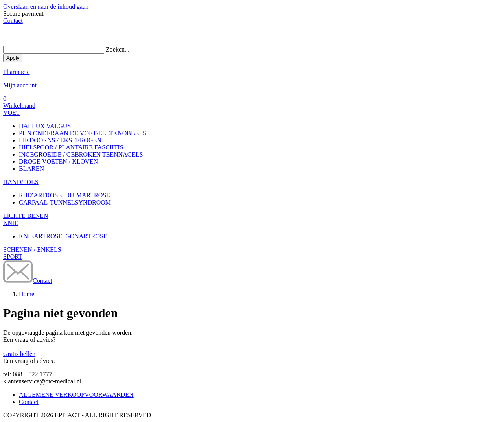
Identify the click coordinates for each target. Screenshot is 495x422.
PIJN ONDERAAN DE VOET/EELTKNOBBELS (82, 133)
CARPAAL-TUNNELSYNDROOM (65, 202)
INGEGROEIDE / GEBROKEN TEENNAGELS (81, 154)
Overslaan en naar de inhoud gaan (45, 6)
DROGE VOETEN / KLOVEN (58, 161)
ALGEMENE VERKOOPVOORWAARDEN (76, 394)
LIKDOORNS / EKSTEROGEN (60, 140)
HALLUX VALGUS (45, 126)
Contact (13, 20)
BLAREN (31, 168)
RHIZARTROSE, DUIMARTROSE (64, 195)
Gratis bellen (19, 353)
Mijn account (20, 85)
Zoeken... (117, 49)
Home (26, 294)
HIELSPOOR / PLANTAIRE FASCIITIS (71, 147)
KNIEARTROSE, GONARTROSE (63, 236)
